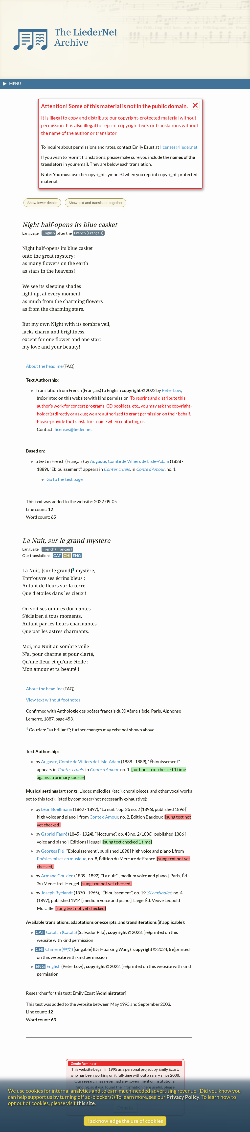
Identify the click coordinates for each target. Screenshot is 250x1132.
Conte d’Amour (104, 817)
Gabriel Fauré (54, 834)
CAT (57, 555)
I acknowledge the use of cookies (125, 1121)
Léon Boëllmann (56, 809)
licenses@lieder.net (179, 147)
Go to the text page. (65, 479)
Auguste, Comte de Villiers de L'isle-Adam (80, 761)
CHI (67, 555)
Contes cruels (70, 769)
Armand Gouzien (57, 875)
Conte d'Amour (104, 769)
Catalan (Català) (61, 932)
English (53, 966)
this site (86, 1103)
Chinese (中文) (59, 949)
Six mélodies (159, 892)
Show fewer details (42, 203)
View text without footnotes (53, 699)
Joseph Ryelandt (57, 892)
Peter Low (171, 390)
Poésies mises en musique (61, 858)
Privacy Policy (182, 1097)
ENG (77, 555)
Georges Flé (52, 851)
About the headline (44, 688)
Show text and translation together (95, 203)
